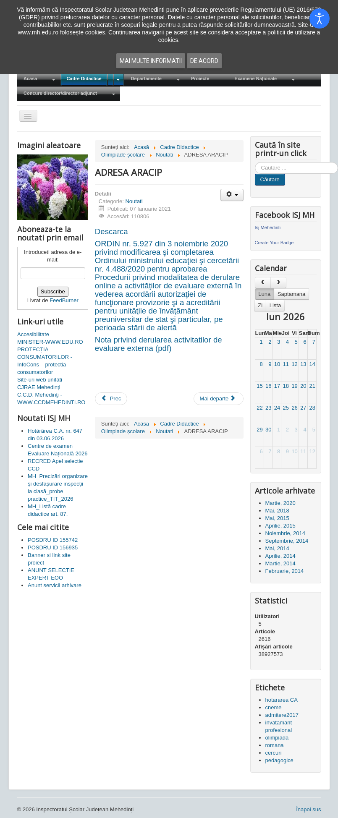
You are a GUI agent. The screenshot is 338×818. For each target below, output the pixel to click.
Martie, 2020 (280, 503)
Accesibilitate (33, 334)
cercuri (273, 753)
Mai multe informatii (151, 60)
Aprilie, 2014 (280, 556)
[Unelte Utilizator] (232, 195)
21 (312, 386)
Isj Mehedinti (268, 227)
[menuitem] (38, 79)
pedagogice (279, 760)
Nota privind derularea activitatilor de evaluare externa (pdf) (158, 344)
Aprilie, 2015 (280, 526)
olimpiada (277, 737)
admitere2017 (282, 715)
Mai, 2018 (277, 510)
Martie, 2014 (280, 563)
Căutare (270, 179)
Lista (275, 305)
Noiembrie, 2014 (285, 533)
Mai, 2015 (277, 518)
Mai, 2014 (277, 548)
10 (277, 364)
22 (259, 408)
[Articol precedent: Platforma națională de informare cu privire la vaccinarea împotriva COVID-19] (111, 398)
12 (294, 364)
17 (277, 386)
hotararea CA (281, 700)
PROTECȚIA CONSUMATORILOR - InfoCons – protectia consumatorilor (44, 360)
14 (312, 364)
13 (303, 364)
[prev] (263, 282)
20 (303, 386)
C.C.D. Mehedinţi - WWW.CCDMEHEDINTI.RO (51, 398)
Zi (260, 305)
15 (259, 386)
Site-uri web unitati (39, 379)
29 (259, 429)
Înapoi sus (308, 809)
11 (286, 364)
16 (268, 386)
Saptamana (292, 294)
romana (274, 745)
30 (268, 429)
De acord (204, 60)
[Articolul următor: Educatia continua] (219, 398)
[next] (278, 282)
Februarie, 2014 (284, 571)
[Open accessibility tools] (319, 18)
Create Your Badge (274, 242)
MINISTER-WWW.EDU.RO (50, 342)
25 (286, 408)
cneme (273, 707)
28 (312, 408)
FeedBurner (64, 300)
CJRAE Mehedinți (38, 387)
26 (294, 408)
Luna (264, 294)
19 (294, 386)
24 (277, 408)
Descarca (111, 231)
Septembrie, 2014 (287, 541)
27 (303, 408)
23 (268, 408)
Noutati (133, 201)
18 (286, 386)
